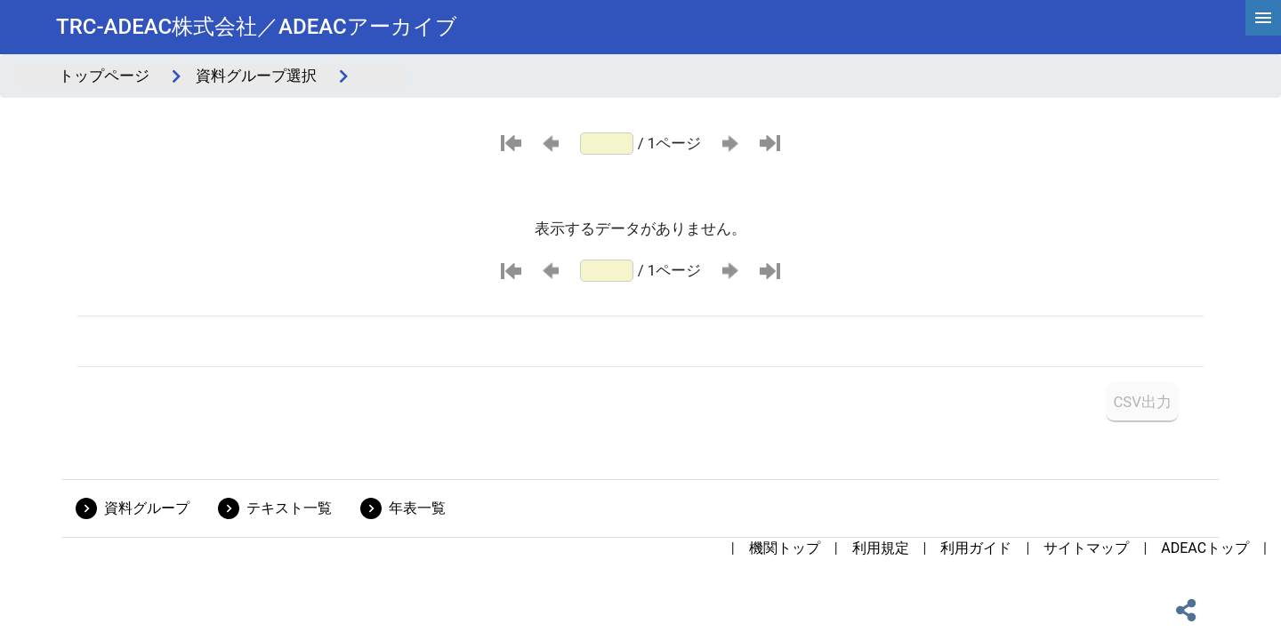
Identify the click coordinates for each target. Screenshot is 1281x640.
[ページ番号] (606, 143)
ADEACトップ (1205, 548)
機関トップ (784, 548)
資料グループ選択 (256, 75)
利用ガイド (975, 548)
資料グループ (146, 508)
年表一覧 (417, 508)
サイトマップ (1086, 548)
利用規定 (880, 548)
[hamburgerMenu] (1263, 18)
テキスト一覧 (289, 508)
